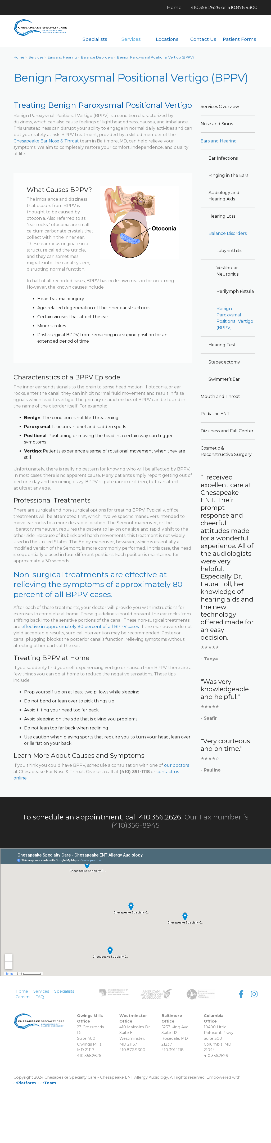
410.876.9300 (242, 7)
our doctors (176, 765)
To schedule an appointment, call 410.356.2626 (101, 817)
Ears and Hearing (62, 57)
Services (36, 57)
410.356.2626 (205, 7)
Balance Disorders (97, 57)
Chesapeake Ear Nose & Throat (46, 141)
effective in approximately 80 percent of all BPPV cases (80, 626)
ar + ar (34, 1083)
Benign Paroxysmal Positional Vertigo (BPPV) (155, 57)
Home (18, 57)
